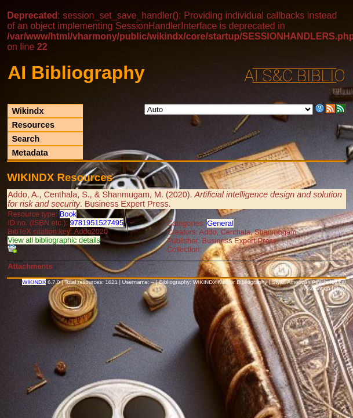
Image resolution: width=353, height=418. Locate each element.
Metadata (30, 152)
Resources (33, 124)
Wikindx (27, 111)
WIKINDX (34, 282)
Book (68, 214)
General (220, 223)
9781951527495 (97, 222)
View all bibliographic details (54, 240)
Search (25, 138)
